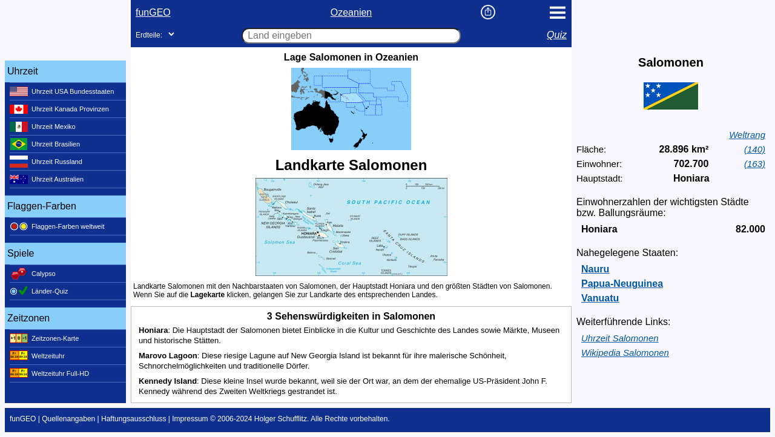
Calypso (33, 273)
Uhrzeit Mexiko (43, 126)
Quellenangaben (68, 419)
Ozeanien (351, 12)
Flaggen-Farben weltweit (57, 226)
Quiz (557, 35)
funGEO (153, 12)
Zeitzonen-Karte (44, 338)
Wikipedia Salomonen (625, 352)
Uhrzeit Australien (47, 179)
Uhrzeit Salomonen (620, 338)
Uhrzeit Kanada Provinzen (59, 109)
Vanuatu (600, 298)
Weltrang (747, 135)
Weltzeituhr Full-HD (49, 373)
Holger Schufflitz (280, 419)
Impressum (190, 419)
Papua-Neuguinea (622, 283)
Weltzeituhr (37, 356)
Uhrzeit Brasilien (45, 144)
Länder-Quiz (39, 291)
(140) (754, 149)
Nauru (595, 269)
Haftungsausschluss (133, 419)
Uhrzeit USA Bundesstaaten (62, 91)
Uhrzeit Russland (46, 161)
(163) (754, 164)
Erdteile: (149, 35)
